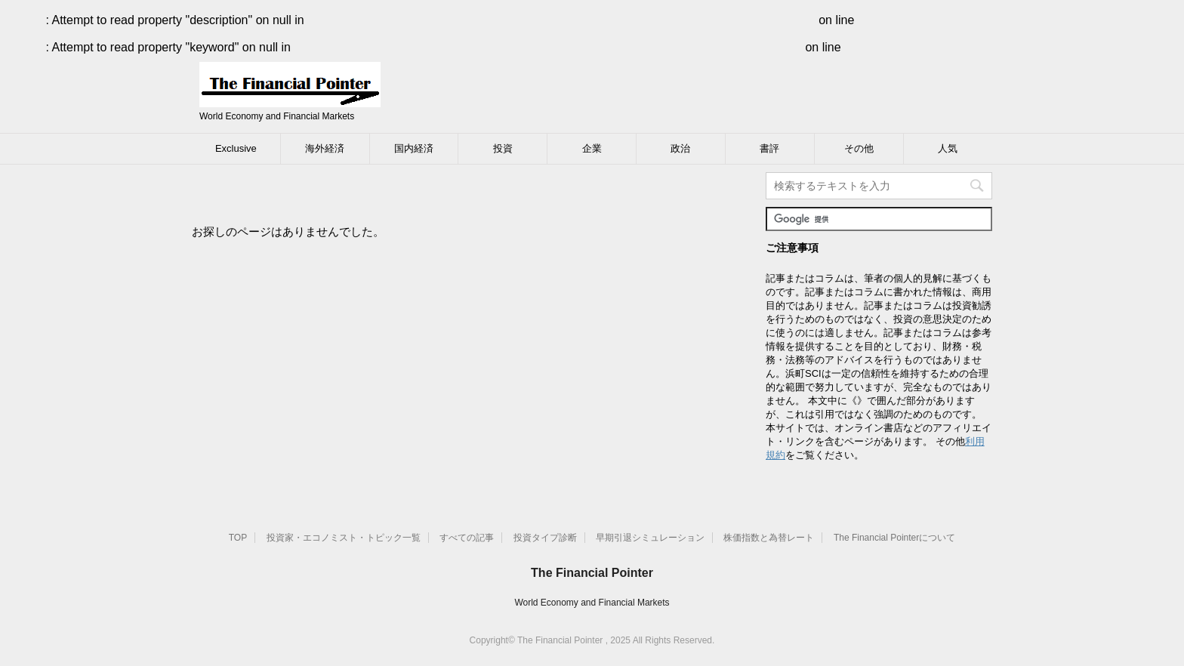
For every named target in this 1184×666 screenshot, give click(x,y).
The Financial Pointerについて (894, 537)
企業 (592, 148)
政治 (680, 148)
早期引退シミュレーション (650, 537)
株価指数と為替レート (768, 537)
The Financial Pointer (592, 572)
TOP (238, 537)
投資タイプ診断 (545, 537)
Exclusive (236, 148)
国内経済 (413, 148)
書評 (769, 148)
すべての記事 (466, 537)
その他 (859, 148)
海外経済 (324, 148)
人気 (947, 148)
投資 (503, 148)
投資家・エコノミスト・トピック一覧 (344, 537)
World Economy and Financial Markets (591, 602)
